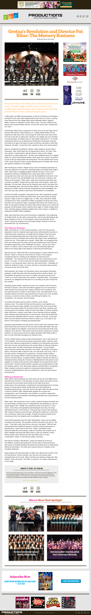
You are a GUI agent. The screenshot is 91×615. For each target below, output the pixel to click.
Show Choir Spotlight (50, 500)
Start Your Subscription (71, 581)
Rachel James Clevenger (46, 39)
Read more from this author (31, 480)
